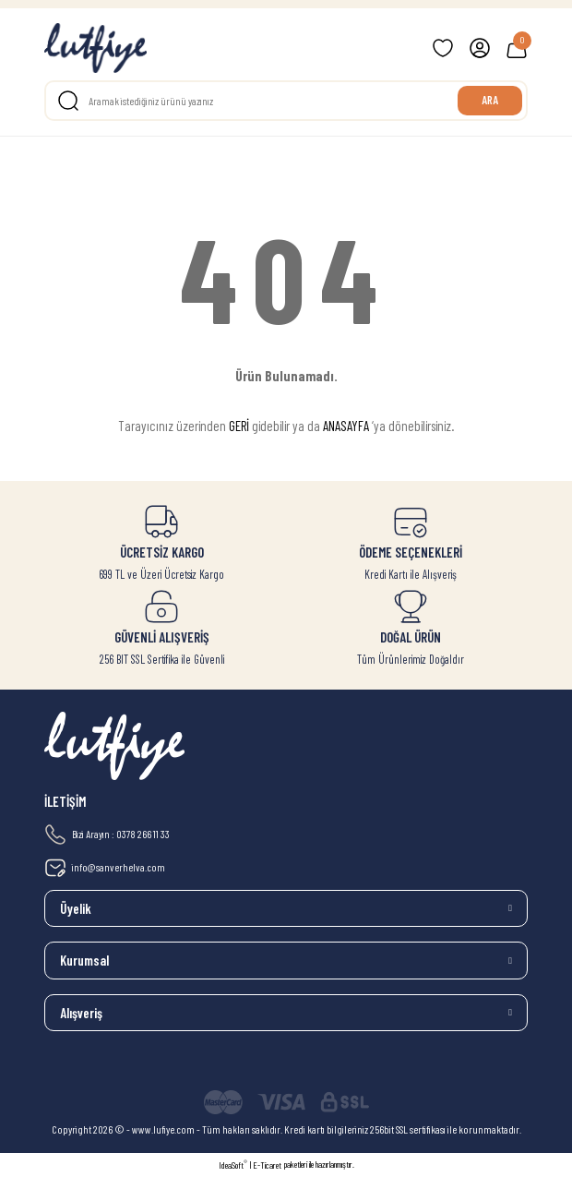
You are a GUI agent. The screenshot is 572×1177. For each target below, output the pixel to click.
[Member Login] (480, 48)
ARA (490, 99)
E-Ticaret (267, 1165)
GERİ (239, 425)
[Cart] (517, 48)
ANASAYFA (346, 425)
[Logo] (95, 48)
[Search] (286, 100)
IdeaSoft (233, 1165)
